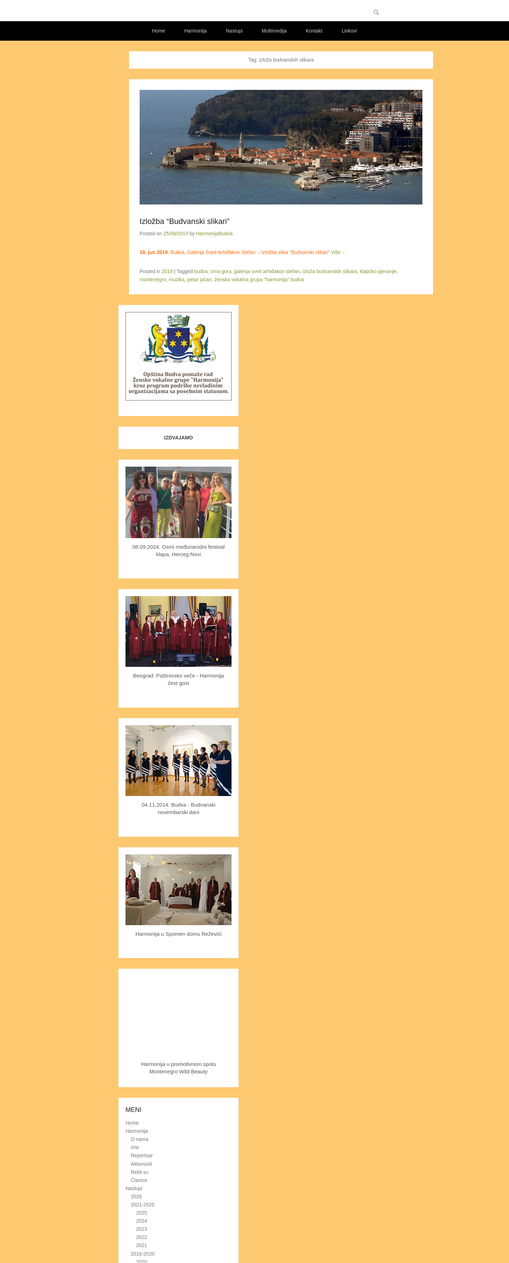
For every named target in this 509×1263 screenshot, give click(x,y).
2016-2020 (142, 1254)
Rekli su (139, 1172)
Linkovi (349, 31)
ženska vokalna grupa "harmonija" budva (259, 279)
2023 (141, 1229)
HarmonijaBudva (214, 233)
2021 (141, 1245)
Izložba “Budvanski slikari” (184, 221)
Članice (139, 1180)
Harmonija (195, 31)
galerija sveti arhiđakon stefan (266, 271)
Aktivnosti (141, 1164)
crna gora (220, 271)
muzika (177, 279)
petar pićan (199, 279)
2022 (141, 1237)
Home (158, 31)
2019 (167, 271)
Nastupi (234, 31)
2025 (141, 1213)
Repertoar (142, 1155)
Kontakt (314, 31)
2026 (136, 1196)
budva (200, 271)
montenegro (153, 279)
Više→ (338, 252)
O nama (139, 1139)
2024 (141, 1221)
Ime (135, 1147)
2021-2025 (142, 1204)
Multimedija (274, 31)
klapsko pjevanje (378, 271)
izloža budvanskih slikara (329, 271)
